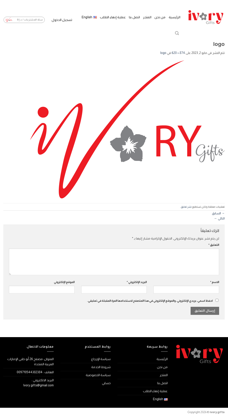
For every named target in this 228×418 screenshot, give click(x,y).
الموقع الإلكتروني (64, 282)
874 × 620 (178, 53)
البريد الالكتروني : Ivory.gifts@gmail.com (38, 382)
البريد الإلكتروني (137, 282)
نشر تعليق (186, 206)
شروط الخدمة (101, 367)
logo (163, 53)
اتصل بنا (134, 17)
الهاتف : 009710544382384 (35, 372)
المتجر (147, 17)
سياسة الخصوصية (98, 375)
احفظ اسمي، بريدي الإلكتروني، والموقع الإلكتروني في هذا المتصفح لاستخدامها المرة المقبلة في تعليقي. (150, 300)
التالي (219, 218)
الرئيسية (174, 17)
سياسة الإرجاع (101, 359)
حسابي (106, 383)
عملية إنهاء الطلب (113, 17)
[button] (62, 19)
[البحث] (177, 33)
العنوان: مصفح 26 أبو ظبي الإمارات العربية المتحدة (30, 361)
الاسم (214, 282)
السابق (218, 213)
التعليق (213, 244)
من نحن (160, 17)
